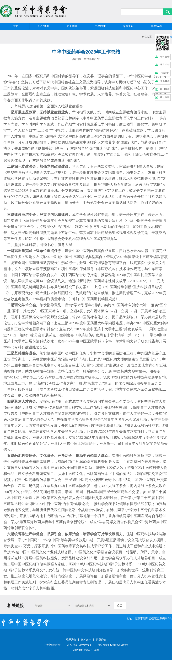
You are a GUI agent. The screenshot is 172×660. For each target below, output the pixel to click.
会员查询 (165, 81)
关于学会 (71, 26)
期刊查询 (165, 89)
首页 (16, 26)
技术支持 (86, 639)
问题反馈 (101, 639)
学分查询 (165, 97)
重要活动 (156, 26)
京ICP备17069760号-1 (79, 644)
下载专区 (165, 72)
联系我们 (71, 639)
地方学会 (165, 64)
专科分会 (165, 56)
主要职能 (100, 26)
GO (119, 605)
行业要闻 (43, 26)
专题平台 (128, 26)
